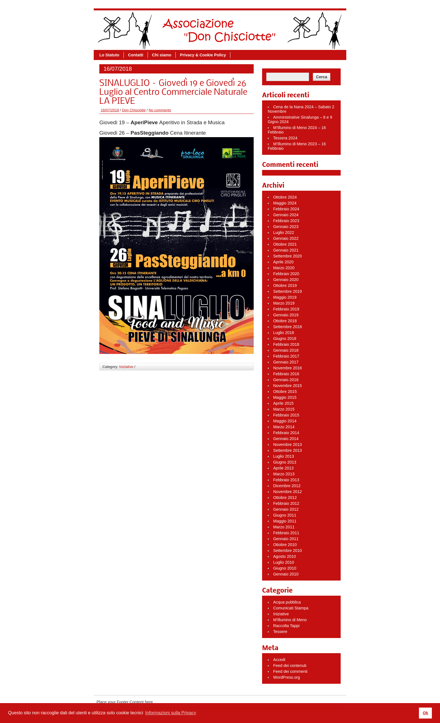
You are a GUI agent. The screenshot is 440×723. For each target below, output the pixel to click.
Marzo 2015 (283, 409)
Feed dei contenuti (289, 665)
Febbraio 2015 (286, 415)
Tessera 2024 (285, 138)
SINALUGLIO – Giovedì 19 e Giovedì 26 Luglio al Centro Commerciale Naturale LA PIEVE (173, 92)
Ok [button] (425, 713)
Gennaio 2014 (285, 438)
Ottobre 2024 (285, 197)
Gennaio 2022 (285, 238)
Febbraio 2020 (286, 273)
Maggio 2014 (284, 421)
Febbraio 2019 (286, 309)
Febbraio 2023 (286, 220)
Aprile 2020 (283, 262)
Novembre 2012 (287, 491)
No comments (160, 110)
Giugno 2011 (284, 515)
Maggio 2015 (284, 397)
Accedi (279, 659)
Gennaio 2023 (285, 226)
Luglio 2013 (283, 456)
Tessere (280, 631)
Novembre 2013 (287, 444)
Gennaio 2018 (285, 350)
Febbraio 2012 (286, 503)
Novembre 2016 (287, 368)
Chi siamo (161, 55)
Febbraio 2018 (286, 344)
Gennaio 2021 (285, 250)
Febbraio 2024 (286, 209)
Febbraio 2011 (286, 533)
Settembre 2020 (287, 256)
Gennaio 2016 (285, 379)
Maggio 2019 (284, 297)
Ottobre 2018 (285, 321)
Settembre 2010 (287, 550)
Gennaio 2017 (285, 362)
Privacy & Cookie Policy (203, 55)
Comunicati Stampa (290, 608)
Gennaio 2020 (285, 279)
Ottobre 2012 (285, 497)
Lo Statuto (109, 55)
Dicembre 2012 (287, 485)
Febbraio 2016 (286, 374)
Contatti (135, 55)
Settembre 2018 (287, 326)
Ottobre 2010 (285, 544)
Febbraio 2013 (286, 480)
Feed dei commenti (290, 671)
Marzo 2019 (283, 303)
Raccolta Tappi (286, 625)
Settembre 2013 (287, 450)
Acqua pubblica (287, 602)
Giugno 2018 (284, 338)
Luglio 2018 (283, 332)
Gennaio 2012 (285, 509)
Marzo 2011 (283, 527)
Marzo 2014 (283, 427)
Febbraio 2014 (286, 432)
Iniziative (126, 367)
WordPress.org (286, 677)
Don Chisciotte (134, 110)
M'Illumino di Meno (290, 620)
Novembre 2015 (287, 385)
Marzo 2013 (283, 474)
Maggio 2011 (284, 521)
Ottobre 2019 (285, 285)
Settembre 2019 (287, 291)
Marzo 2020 (283, 268)
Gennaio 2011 (285, 539)
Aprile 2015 (283, 403)
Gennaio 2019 (285, 315)
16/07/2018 (110, 110)
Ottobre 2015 (285, 391)
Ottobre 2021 (285, 244)
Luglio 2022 (283, 232)
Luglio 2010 (283, 562)
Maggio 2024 (284, 203)
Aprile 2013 (283, 468)
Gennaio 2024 (285, 215)
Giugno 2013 (284, 462)
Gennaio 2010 (285, 574)
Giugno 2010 (284, 568)
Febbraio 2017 (286, 356)
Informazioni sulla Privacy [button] (170, 712)
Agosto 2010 (284, 556)
